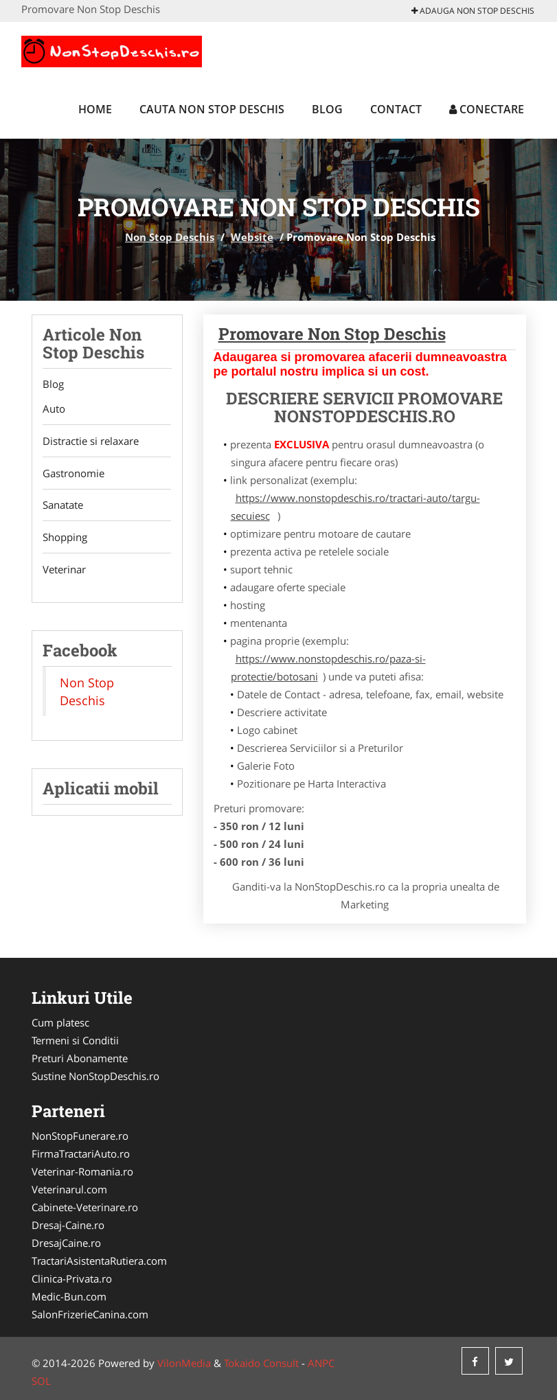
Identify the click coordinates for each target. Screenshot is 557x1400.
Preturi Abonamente (80, 1058)
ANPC (321, 1363)
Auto (54, 409)
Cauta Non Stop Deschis (211, 109)
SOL (41, 1381)
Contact (396, 109)
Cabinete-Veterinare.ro (85, 1207)
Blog (327, 109)
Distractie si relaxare (91, 441)
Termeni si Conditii (75, 1040)
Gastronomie (73, 474)
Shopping (65, 538)
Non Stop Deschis (169, 237)
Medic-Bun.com (69, 1296)
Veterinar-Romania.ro (82, 1171)
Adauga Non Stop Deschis (472, 10)
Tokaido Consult (261, 1363)
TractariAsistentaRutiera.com (99, 1260)
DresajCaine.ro (66, 1243)
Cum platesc (60, 1022)
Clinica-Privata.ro (72, 1278)
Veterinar (64, 570)
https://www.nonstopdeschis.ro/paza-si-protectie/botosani (328, 667)
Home (95, 109)
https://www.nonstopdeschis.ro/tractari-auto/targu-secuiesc (355, 507)
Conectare (486, 109)
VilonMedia (184, 1363)
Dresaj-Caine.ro (68, 1225)
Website (252, 237)
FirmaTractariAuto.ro (81, 1153)
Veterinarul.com (69, 1189)
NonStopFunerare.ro (80, 1136)
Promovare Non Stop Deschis (332, 334)
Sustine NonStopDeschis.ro (95, 1076)
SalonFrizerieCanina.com (90, 1314)
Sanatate (63, 506)
